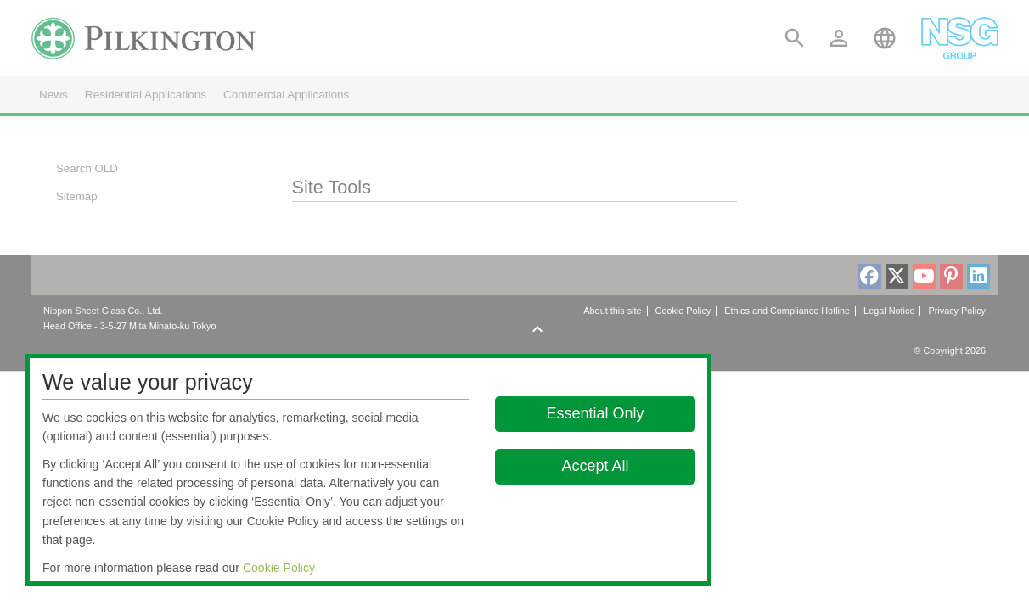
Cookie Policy (279, 568)
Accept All (594, 465)
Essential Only (595, 413)
